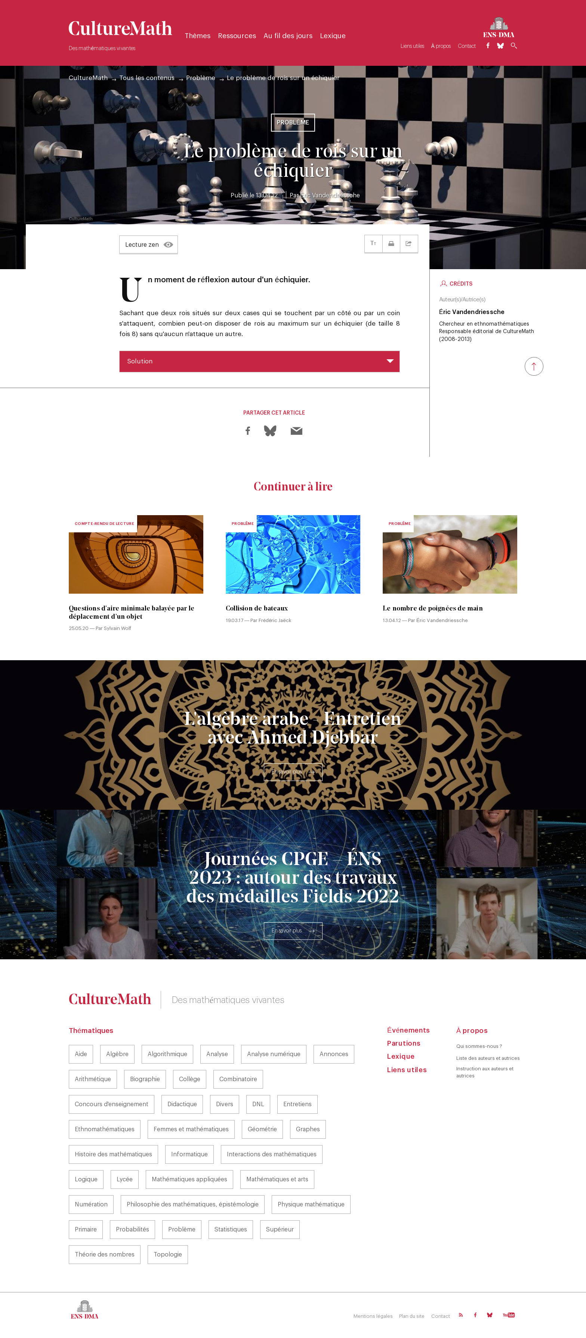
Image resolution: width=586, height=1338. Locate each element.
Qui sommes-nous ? (479, 1046)
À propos (439, 46)
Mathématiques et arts (277, 1180)
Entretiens (297, 1105)
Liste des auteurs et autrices (488, 1058)
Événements (408, 1030)
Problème (200, 78)
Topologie (168, 1255)
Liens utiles (410, 46)
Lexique (335, 36)
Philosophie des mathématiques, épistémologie (193, 1205)
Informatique (189, 1155)
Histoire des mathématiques (113, 1155)
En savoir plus (287, 772)
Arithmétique (93, 1080)
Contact (466, 46)
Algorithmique (167, 1055)
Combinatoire (238, 1080)
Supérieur (280, 1230)
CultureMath (88, 78)
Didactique (182, 1105)
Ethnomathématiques (105, 1130)
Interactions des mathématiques (272, 1155)
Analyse (217, 1055)
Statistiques (231, 1230)
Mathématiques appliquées (189, 1180)
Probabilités (132, 1230)
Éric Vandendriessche (330, 196)
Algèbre (117, 1055)
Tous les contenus (147, 78)
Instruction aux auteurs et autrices (484, 1072)
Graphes (308, 1130)
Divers (224, 1105)
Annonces (334, 1055)
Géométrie (262, 1130)
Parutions (403, 1043)
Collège (189, 1080)
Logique (86, 1180)
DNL (258, 1105)
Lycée (125, 1180)
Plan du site (411, 1316)
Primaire (86, 1230)
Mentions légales (371, 1316)
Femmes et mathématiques (191, 1130)
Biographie (145, 1080)
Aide (81, 1055)
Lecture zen (142, 245)
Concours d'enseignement (111, 1105)
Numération (91, 1205)
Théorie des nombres (105, 1255)
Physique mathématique (311, 1205)
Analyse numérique (273, 1055)
